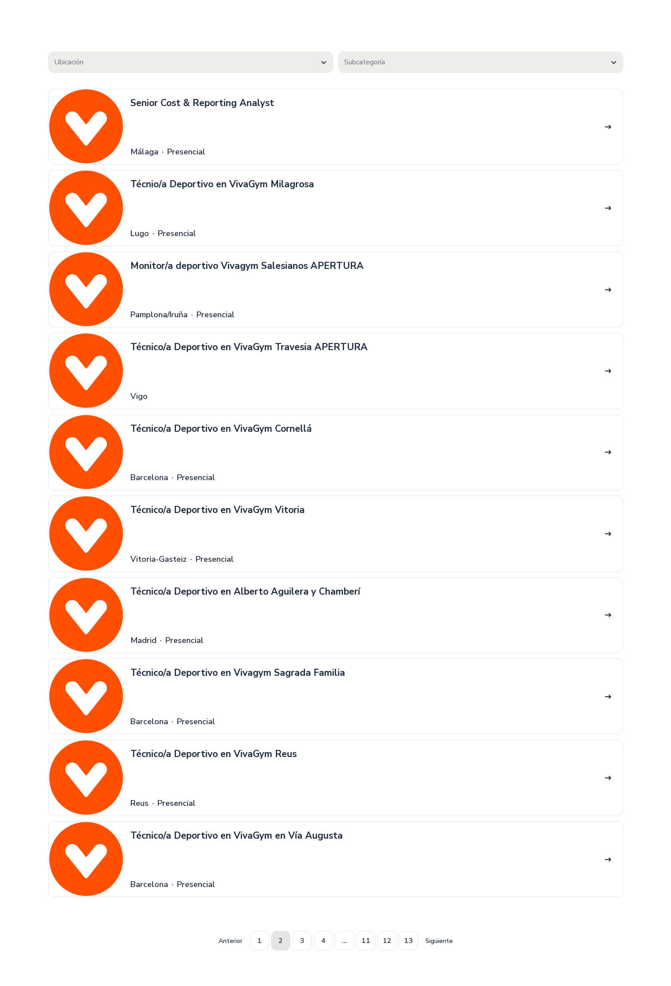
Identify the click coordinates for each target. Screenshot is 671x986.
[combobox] (190, 62)
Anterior (231, 941)
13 (408, 941)
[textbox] (191, 62)
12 (387, 941)
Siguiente (439, 941)
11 (365, 941)
